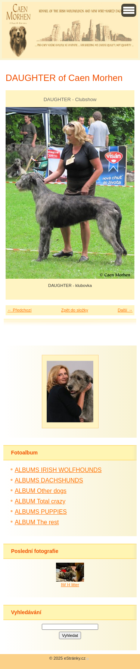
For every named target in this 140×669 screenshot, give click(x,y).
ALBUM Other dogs (40, 491)
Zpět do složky (74, 310)
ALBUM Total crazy (40, 501)
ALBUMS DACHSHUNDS (49, 480)
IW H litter (70, 584)
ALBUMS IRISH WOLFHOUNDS (58, 470)
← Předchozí (19, 310)
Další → (125, 310)
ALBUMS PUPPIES (41, 512)
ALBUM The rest (37, 522)
